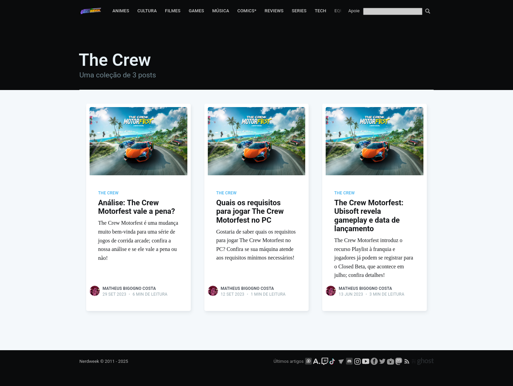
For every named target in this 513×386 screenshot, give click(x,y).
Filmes (173, 10)
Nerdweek (89, 361)
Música (220, 10)
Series (299, 10)
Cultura (147, 10)
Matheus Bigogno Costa (129, 288)
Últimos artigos (289, 361)
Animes (120, 10)
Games (196, 10)
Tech (320, 10)
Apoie (354, 10)
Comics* (246, 10)
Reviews (274, 10)
